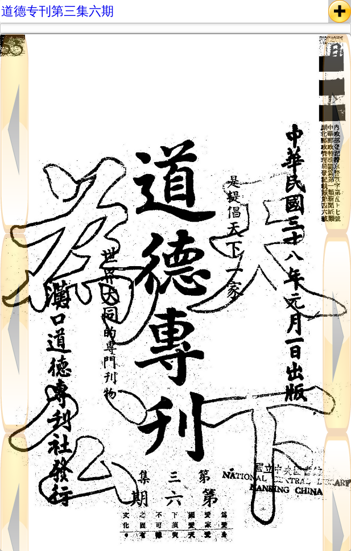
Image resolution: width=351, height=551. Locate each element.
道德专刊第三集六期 (57, 11)
